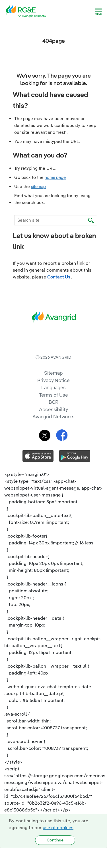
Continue (55, 840)
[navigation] (98, 11)
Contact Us (59, 277)
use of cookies (58, 827)
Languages (53, 411)
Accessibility (53, 433)
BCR (53, 425)
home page (55, 177)
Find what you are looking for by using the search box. (52, 199)
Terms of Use (53, 418)
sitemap (38, 186)
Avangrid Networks (53, 440)
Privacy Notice (53, 404)
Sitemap (53, 396)
